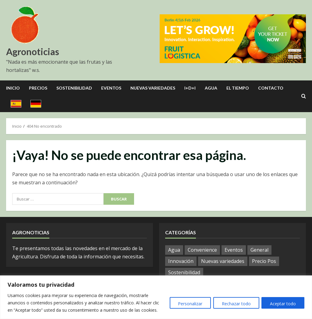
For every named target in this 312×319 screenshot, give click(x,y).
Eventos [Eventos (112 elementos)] (234, 249)
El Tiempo (237, 87)
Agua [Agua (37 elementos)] (174, 249)
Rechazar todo (235, 304)
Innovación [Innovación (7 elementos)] (180, 261)
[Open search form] (303, 96)
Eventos (111, 87)
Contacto (270, 87)
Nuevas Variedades (152, 87)
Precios (38, 87)
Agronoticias (32, 51)
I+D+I (190, 87)
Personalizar (188, 304)
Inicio (13, 87)
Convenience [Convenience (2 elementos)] (202, 249)
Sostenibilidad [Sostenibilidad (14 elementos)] (184, 272)
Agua (211, 87)
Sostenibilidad (74, 87)
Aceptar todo (283, 304)
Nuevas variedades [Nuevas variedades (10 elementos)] (222, 261)
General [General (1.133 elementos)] (259, 249)
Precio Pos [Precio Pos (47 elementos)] (264, 261)
